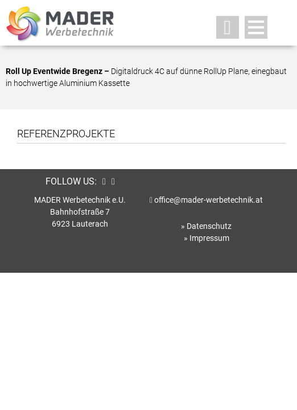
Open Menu (256, 27)
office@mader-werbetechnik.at (208, 199)
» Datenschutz (206, 226)
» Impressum (206, 238)
